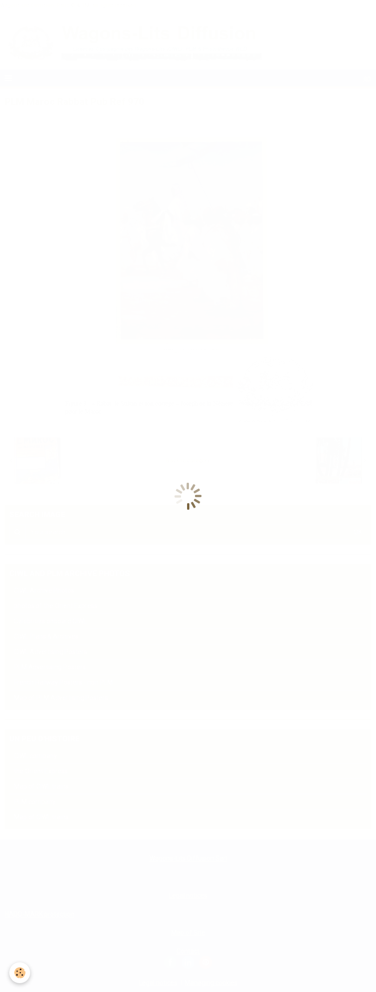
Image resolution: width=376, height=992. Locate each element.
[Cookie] (19, 972)
